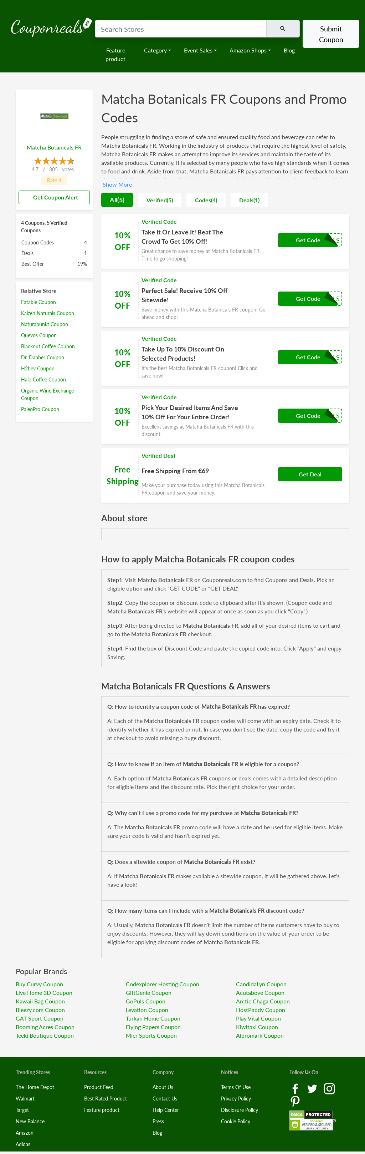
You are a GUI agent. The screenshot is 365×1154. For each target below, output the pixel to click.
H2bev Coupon (38, 368)
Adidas (23, 1144)
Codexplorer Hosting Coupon (162, 984)
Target (22, 1110)
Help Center (166, 1110)
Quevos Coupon (39, 335)
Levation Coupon (147, 1009)
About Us (163, 1087)
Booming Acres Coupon (45, 1026)
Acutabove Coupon (260, 992)
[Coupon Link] (225, 241)
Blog (289, 50)
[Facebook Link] (295, 1088)
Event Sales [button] (198, 50)
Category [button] (155, 50)
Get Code (308, 240)
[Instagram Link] (329, 1088)
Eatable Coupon (38, 302)
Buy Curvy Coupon (39, 984)
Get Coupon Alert (52, 197)
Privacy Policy (236, 1098)
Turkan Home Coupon (153, 1018)
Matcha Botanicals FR (54, 147)
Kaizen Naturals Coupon (47, 313)
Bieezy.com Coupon (40, 1009)
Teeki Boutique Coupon (45, 1035)
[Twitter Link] (313, 1088)
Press (158, 1121)
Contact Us (165, 1098)
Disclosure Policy (239, 1110)
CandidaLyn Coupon (261, 984)
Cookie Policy (235, 1121)
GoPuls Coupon (145, 1001)
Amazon (25, 1133)
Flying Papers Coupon (153, 1026)
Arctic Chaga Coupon (263, 1001)
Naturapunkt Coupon (44, 324)
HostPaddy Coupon (260, 1009)
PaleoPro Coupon (40, 409)
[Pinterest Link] (295, 1101)
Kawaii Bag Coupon (40, 1001)
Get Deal (310, 474)
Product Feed (98, 1087)
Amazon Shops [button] (248, 50)
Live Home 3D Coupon (44, 992)
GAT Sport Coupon (39, 1018)
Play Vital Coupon (258, 1018)
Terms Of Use (236, 1087)
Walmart (25, 1098)
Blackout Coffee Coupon (48, 346)
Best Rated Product (105, 1098)
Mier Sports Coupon (151, 1035)
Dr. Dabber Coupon (42, 357)
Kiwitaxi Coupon (257, 1026)
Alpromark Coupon (260, 1035)
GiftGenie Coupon (148, 992)
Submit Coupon (331, 34)
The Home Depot (35, 1087)
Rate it (54, 180)
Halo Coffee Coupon (43, 379)
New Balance (30, 1121)
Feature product (115, 54)
